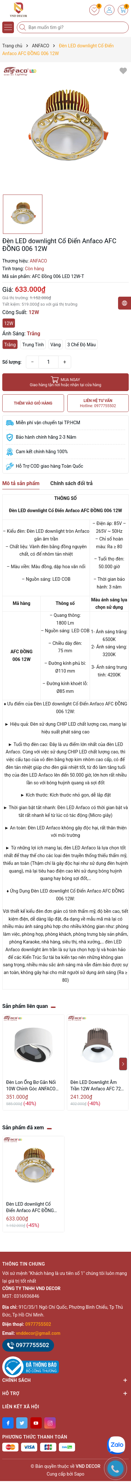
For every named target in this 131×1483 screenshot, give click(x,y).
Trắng (10, 344)
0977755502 (38, 1324)
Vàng (55, 344)
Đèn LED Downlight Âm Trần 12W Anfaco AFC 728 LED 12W (97, 1086)
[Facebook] (8, 1423)
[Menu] (8, 27)
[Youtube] (36, 1423)
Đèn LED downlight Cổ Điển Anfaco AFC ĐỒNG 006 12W (30, 1207)
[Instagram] (50, 1423)
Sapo (79, 1474)
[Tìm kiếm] (23, 27)
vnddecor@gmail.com (38, 1333)
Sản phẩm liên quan (25, 1006)
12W (8, 323)
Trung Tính (33, 344)
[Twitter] (21, 1423)
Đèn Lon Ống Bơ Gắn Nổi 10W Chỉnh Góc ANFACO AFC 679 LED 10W (31, 1086)
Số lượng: (12, 362)
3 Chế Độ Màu (81, 344)
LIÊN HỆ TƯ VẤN (98, 403)
